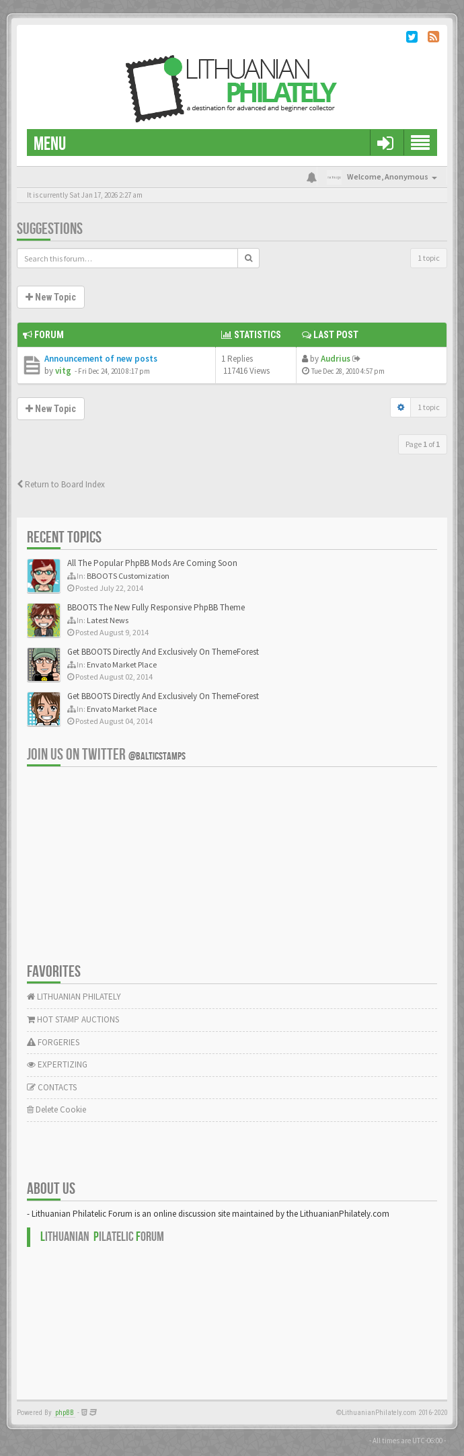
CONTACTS (52, 1087)
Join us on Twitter (106, 754)
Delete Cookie (56, 1109)
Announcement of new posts (100, 358)
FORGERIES (53, 1042)
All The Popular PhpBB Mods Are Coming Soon (152, 563)
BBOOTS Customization (128, 576)
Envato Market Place (122, 664)
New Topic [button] (51, 297)
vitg (63, 370)
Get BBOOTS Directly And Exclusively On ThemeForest (163, 651)
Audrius (335, 358)
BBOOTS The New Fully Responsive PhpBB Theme (156, 607)
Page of (422, 444)
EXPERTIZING (57, 1064)
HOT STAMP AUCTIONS (73, 1019)
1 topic (429, 258)
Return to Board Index (61, 484)
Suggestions (50, 229)
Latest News (107, 620)
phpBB (64, 1412)
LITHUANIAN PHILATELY (74, 996)
